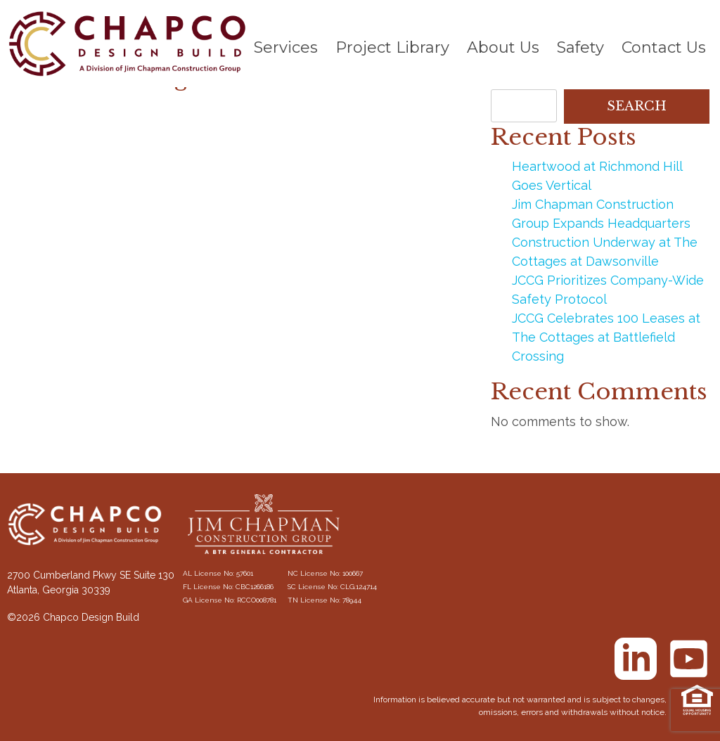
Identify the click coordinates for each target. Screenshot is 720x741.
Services (286, 47)
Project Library (392, 47)
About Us (503, 47)
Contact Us (664, 47)
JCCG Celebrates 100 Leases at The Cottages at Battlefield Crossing (606, 337)
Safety (580, 47)
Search (637, 106)
